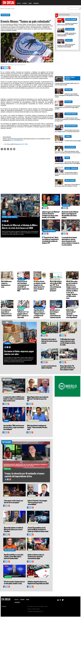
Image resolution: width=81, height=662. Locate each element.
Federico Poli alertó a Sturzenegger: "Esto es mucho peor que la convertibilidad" (37, 502)
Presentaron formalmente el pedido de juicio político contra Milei (67, 24)
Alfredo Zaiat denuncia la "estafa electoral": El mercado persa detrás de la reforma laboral (67, 152)
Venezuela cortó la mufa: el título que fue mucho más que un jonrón (49, 341)
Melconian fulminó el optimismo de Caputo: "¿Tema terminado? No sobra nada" (37, 427)
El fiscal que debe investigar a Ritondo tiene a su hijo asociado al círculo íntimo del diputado (66, 174)
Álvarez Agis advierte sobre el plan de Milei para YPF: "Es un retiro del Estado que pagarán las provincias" (56, 286)
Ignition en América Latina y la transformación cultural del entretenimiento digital (36, 556)
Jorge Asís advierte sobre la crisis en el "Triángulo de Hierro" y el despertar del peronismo (67, 130)
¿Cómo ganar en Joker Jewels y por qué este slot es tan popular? (13, 501)
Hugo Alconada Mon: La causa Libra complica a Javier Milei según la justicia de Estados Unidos (13, 556)
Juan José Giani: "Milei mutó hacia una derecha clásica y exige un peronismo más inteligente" (67, 162)
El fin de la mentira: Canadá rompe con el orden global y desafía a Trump (14, 582)
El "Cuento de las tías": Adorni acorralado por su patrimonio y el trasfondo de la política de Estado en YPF (67, 119)
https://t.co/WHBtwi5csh (16, 140)
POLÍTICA (19, 3)
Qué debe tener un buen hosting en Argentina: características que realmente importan (55, 313)
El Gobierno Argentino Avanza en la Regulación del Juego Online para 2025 (38, 582)
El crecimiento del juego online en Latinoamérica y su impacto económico (6, 313)
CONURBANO (36, 3)
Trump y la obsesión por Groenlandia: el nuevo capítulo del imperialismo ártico (24, 475)
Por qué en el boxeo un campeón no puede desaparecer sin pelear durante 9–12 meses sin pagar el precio (39, 286)
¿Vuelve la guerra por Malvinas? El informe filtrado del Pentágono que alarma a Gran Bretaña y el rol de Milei (51, 214)
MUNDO (30, 3)
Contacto (4, 606)
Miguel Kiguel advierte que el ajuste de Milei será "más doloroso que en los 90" (37, 399)
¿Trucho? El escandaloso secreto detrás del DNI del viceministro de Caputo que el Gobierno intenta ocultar (38, 529)
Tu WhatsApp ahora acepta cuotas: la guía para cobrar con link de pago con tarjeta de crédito (67, 342)
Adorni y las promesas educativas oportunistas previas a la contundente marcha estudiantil (66, 46)
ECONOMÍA (24, 3)
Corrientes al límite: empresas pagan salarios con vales (68, 141)
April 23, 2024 (23, 144)
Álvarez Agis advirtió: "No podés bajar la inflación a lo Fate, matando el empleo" (67, 368)
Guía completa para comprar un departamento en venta (6, 284)
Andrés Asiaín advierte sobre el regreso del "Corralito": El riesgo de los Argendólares (72, 313)
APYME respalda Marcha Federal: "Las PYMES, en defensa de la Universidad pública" (66, 34)
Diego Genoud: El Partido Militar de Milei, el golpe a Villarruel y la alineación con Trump (67, 185)
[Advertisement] (26, 165)
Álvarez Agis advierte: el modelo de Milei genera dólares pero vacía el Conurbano (13, 529)
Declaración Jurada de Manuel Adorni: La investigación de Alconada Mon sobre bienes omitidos (67, 95)
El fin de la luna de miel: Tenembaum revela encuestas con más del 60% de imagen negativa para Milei (67, 107)
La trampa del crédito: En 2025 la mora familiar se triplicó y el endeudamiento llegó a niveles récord (13, 399)
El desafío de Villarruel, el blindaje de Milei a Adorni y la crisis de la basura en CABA (67, 84)
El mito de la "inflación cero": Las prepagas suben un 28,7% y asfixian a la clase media (23, 313)
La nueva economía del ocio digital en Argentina (48, 367)
